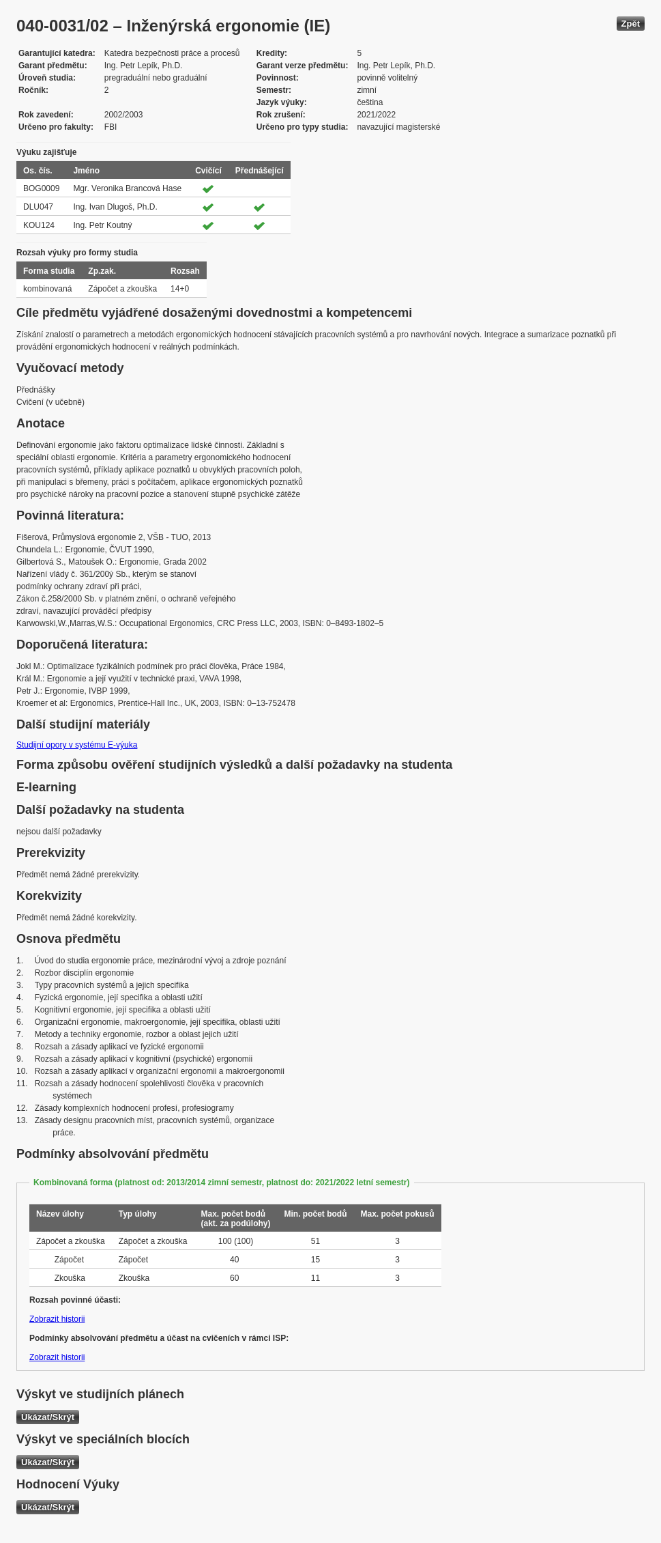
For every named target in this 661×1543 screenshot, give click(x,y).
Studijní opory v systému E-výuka (76, 745)
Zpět (630, 23)
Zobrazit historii (57, 1319)
